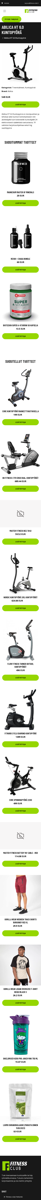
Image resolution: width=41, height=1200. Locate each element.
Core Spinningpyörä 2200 (20, 800)
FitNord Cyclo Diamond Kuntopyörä (21, 733)
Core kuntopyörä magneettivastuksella (20, 411)
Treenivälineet (18, 87)
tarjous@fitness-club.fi (31, 3)
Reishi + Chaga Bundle (20, 258)
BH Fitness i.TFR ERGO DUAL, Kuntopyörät (20, 477)
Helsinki (6, 3)
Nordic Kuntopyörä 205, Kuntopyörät (21, 597)
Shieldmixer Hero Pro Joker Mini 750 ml (20, 1058)
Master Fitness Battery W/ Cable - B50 (20, 852)
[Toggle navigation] (5, 11)
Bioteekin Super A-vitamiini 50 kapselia (20, 325)
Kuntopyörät (30, 87)
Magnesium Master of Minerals (20, 192)
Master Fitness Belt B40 (20, 530)
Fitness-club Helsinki (14, 1197)
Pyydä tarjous (11, 19)
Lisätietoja (20, 104)
